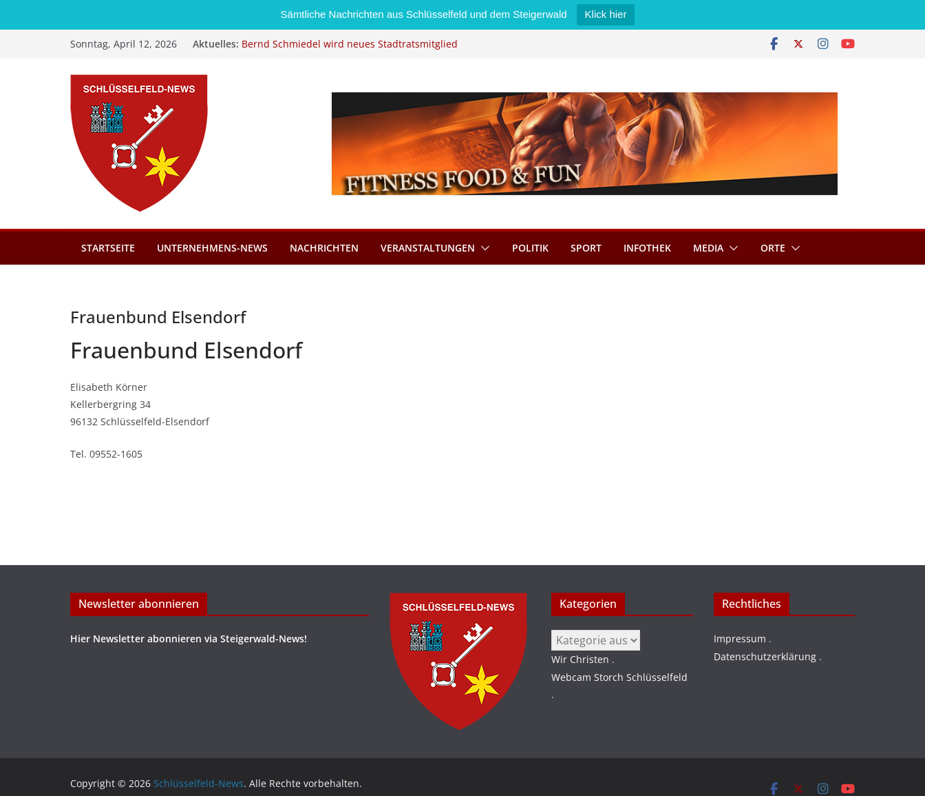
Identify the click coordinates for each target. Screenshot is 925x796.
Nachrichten (324, 247)
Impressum (740, 638)
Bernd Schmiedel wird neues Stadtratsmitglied (350, 43)
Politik (530, 247)
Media (708, 247)
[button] (482, 248)
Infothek (647, 247)
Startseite (108, 247)
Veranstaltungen (428, 247)
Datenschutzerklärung (765, 656)
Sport (586, 247)
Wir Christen (580, 659)
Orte (773, 247)
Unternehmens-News (212, 247)
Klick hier (606, 14)
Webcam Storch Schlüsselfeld (619, 677)
